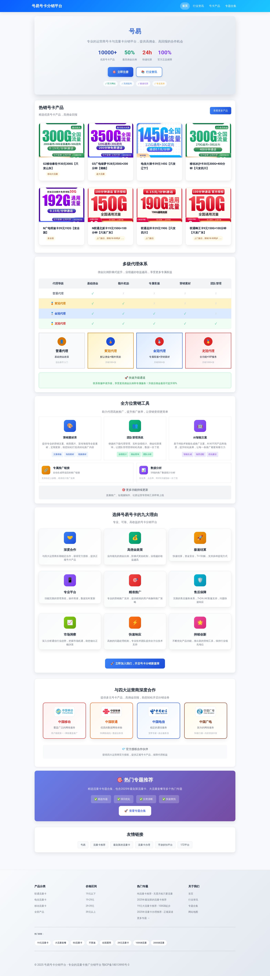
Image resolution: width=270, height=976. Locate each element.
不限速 (92, 942)
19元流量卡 (43, 942)
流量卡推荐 (99, 844)
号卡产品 (214, 6)
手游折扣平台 (165, 844)
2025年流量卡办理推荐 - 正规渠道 (155, 911)
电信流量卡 (40, 899)
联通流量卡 (40, 893)
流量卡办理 (144, 844)
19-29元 (90, 899)
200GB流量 (158, 942)
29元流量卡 (123, 942)
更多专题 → (143, 918)
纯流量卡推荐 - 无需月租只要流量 (155, 893)
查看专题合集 (135, 811)
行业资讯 (198, 6)
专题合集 (230, 6)
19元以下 (91, 893)
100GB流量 (141, 942)
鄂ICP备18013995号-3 (115, 964)
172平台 (184, 844)
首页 (185, 6)
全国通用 (106, 942)
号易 (83, 844)
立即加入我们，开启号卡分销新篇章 (135, 663)
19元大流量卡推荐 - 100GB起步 (153, 905)
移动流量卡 (40, 905)
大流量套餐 (60, 942)
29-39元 (90, 905)
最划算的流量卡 (121, 844)
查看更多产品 (220, 110)
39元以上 (91, 911)
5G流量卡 (77, 942)
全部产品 (39, 911)
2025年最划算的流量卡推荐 (152, 899)
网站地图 (193, 911)
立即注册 (120, 72)
